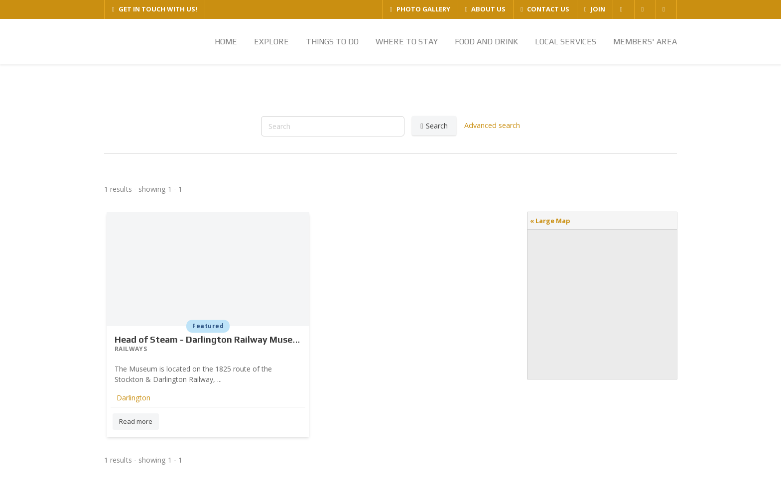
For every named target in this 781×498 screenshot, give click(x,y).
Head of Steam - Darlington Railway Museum (210, 339)
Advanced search (492, 124)
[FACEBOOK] (623, 9)
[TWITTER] (644, 9)
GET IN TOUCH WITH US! (154, 8)
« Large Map (550, 220)
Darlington (133, 397)
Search (433, 126)
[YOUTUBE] (665, 9)
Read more (135, 421)
